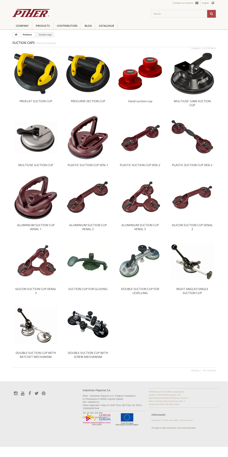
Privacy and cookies (171, 420)
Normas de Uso (186, 420)
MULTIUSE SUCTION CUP (35, 165)
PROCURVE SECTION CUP (88, 101)
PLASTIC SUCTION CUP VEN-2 (140, 165)
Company (22, 25)
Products (43, 25)
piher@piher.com (98, 417)
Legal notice (156, 420)
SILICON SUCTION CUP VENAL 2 (192, 227)
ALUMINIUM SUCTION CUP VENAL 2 (88, 227)
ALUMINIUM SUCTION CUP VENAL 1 (36, 227)
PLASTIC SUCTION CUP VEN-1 (88, 165)
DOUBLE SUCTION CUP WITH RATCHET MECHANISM (36, 355)
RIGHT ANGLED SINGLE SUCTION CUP (192, 291)
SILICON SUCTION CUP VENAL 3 (35, 291)
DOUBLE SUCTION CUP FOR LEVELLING (140, 291)
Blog (88, 25)
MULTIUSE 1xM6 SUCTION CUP (192, 103)
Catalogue (106, 25)
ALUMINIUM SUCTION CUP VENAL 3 (140, 227)
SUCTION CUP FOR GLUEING (87, 289)
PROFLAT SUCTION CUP (35, 101)
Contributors (67, 25)
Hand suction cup (140, 101)
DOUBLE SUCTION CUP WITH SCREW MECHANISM (88, 355)
